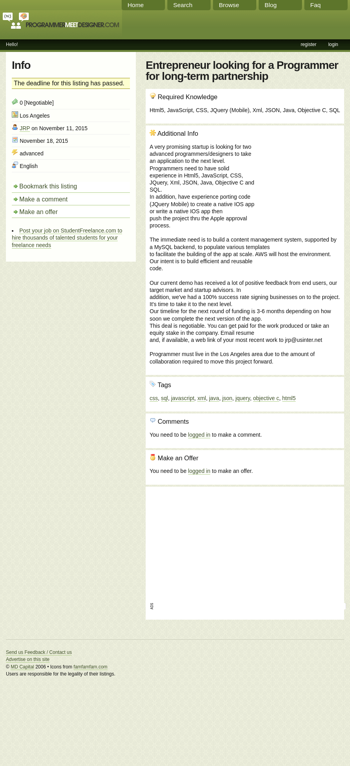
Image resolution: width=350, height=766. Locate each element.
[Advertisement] (297, 172)
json (227, 398)
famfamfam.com (90, 667)
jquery (242, 398)
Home (136, 5)
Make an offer (38, 212)
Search (183, 5)
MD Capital (22, 667)
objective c (266, 398)
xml (201, 398)
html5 (289, 398)
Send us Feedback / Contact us (39, 652)
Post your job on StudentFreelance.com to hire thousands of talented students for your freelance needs (67, 237)
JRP (25, 128)
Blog (271, 5)
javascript (182, 398)
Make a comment (43, 199)
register (309, 44)
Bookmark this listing (48, 186)
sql (164, 398)
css (154, 398)
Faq (315, 5)
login (333, 44)
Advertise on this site (28, 659)
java (214, 398)
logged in (199, 435)
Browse (229, 5)
